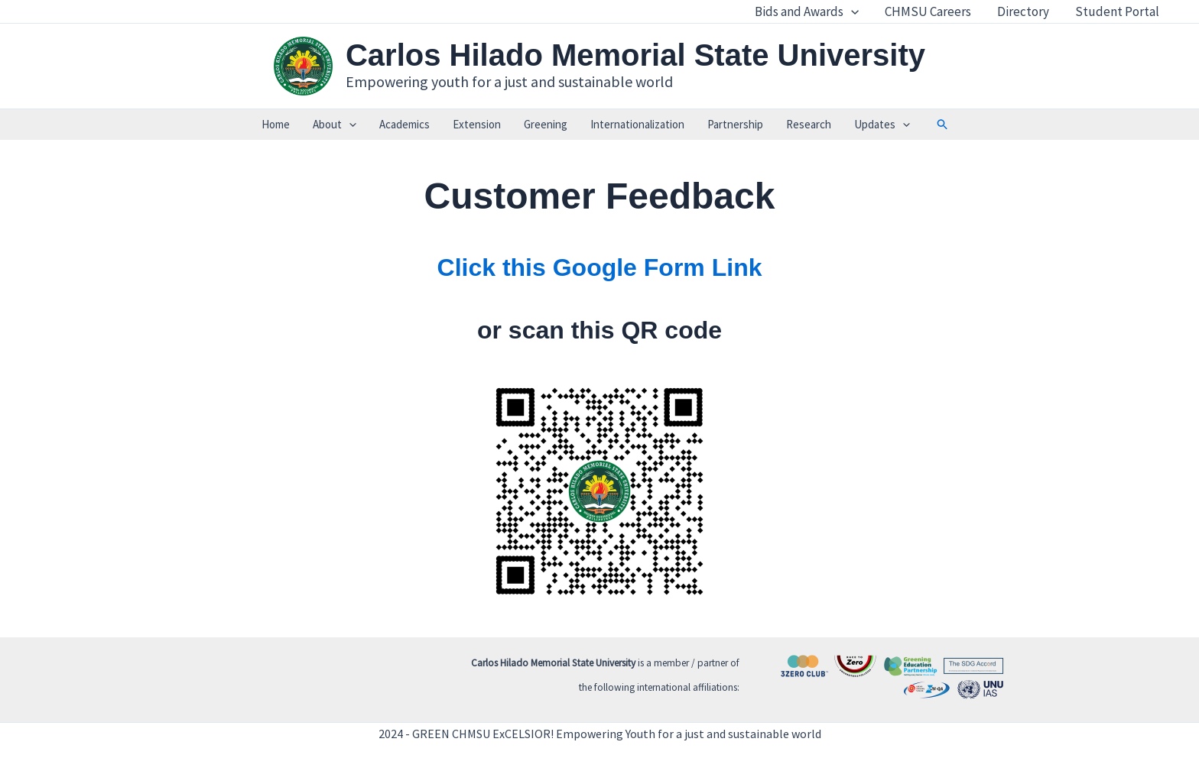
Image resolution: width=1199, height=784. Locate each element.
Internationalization (637, 124)
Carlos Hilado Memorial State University (635, 55)
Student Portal (1117, 11)
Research (808, 124)
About (334, 124)
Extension (477, 124)
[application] (851, 11)
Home (276, 124)
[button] (943, 124)
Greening (545, 124)
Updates (882, 124)
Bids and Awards (807, 11)
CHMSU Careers (928, 11)
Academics (404, 124)
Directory (1023, 11)
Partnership (735, 124)
